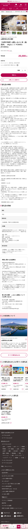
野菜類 (4, 448)
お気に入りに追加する (10, 80)
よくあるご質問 (5, 494)
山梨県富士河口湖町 (5, 422)
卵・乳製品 (11, 448)
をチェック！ (14, 1)
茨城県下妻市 (16, 389)
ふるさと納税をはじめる (24, 9)
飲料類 (23, 448)
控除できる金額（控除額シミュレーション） (12, 508)
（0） (11, 50)
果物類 (23, 446)
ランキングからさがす (7, 460)
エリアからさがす (6, 435)
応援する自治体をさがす (3, 9)
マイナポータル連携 (6, 505)
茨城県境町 (3, 389)
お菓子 (4, 451)
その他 (22, 457)
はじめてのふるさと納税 (7, 475)
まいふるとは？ (5, 481)
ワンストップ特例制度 (7, 500)
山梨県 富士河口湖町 (7, 39)
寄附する (14, 75)
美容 (20, 453)
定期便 (16, 457)
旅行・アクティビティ (17, 455)
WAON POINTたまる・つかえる (9, 488)
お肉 (4, 446)
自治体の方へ (19, 516)
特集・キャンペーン (17, 9)
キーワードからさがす (7, 437)
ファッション (6, 455)
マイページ (5, 513)
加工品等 (16, 451)
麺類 (10, 451)
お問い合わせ (6, 516)
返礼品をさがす (10, 9)
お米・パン (16, 446)
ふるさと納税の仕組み (7, 478)
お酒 (18, 448)
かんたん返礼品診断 (6, 486)
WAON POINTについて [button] (17, 65)
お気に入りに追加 (26, 339)
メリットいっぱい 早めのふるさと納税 (11, 483)
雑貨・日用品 (6, 453)
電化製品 (14, 453)
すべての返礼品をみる (14, 355)
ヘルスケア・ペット (7, 457)
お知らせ (17, 513)
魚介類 (9, 446)
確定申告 (4, 503)
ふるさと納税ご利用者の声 (8, 491)
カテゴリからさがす (6, 444)
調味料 (22, 451)
